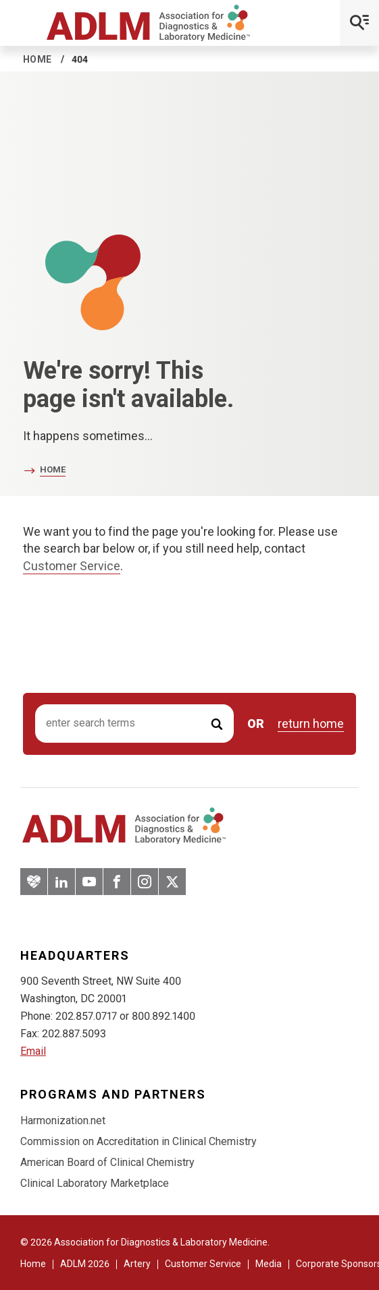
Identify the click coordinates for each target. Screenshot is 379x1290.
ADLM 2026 (84, 1263)
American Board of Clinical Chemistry (107, 1162)
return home (311, 724)
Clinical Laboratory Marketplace (94, 1183)
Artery (137, 1263)
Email (33, 1051)
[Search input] (134, 723)
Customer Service (71, 566)
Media (268, 1263)
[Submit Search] (217, 723)
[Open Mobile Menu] (359, 23)
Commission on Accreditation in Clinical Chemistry (138, 1141)
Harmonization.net (62, 1120)
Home (37, 59)
